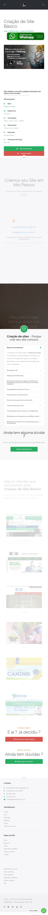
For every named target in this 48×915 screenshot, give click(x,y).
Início (5, 840)
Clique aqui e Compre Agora (24, 739)
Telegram (7, 820)
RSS (5, 883)
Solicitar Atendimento (24, 449)
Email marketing (9, 872)
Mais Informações (24, 148)
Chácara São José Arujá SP (14, 791)
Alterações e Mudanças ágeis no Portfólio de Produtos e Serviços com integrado (22, 382)
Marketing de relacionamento (17, 395)
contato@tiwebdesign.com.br (14, 799)
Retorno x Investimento (15, 347)
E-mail (6, 812)
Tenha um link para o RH (15, 405)
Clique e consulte (9, 106)
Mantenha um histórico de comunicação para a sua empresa (23, 422)
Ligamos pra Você (9, 826)
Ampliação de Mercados (15, 375)
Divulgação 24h (12, 370)
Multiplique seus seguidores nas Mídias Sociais (23, 416)
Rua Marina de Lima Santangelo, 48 (17, 788)
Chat (5, 815)
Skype (6, 823)
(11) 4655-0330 (9, 793)
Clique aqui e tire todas (24, 761)
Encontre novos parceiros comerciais (19, 400)
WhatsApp (7, 817)
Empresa (6, 843)
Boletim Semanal (9, 880)
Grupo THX (28, 902)
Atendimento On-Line (10, 869)
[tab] (24, 347)
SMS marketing (8, 874)
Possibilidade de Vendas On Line (18, 389)
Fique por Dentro (9, 851)
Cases (6, 846)
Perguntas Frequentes (10, 849)
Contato (6, 854)
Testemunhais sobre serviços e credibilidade (22, 411)
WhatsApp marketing (10, 877)
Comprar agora (24, 153)
